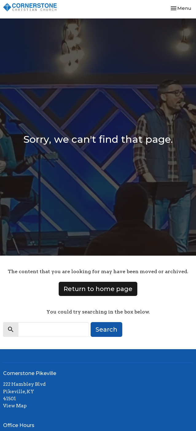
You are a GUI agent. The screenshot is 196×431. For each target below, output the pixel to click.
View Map (15, 406)
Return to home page (98, 289)
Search (106, 329)
